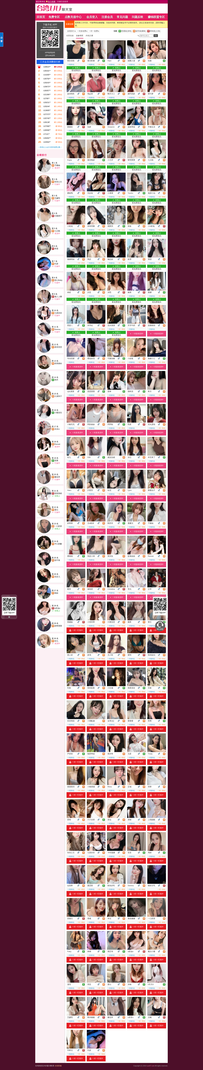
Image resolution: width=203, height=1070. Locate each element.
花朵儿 (57, 577)
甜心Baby (58, 280)
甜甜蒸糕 (58, 493)
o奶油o (57, 608)
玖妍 (56, 264)
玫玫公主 (58, 182)
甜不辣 (57, 560)
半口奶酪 (58, 544)
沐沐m (57, 429)
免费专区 (54, 17)
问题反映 (137, 17)
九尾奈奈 (58, 313)
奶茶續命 (58, 363)
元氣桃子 (58, 216)
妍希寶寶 (58, 626)
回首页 (41, 17)
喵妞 (56, 593)
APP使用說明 (50, 53)
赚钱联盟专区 (156, 17)
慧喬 (56, 461)
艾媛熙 (57, 198)
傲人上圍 (58, 296)
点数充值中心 (73, 17)
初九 (56, 641)
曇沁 (56, 510)
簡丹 (56, 380)
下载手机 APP (50, 24)
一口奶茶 (58, 526)
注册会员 (107, 17)
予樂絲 (57, 165)
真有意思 (58, 347)
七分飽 (57, 231)
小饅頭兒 (58, 413)
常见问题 (122, 17)
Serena (57, 329)
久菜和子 (58, 396)
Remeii (57, 444)
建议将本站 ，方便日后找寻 (52, 2)
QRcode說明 (50, 55)
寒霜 (56, 249)
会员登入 (92, 17)
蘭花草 (57, 477)
